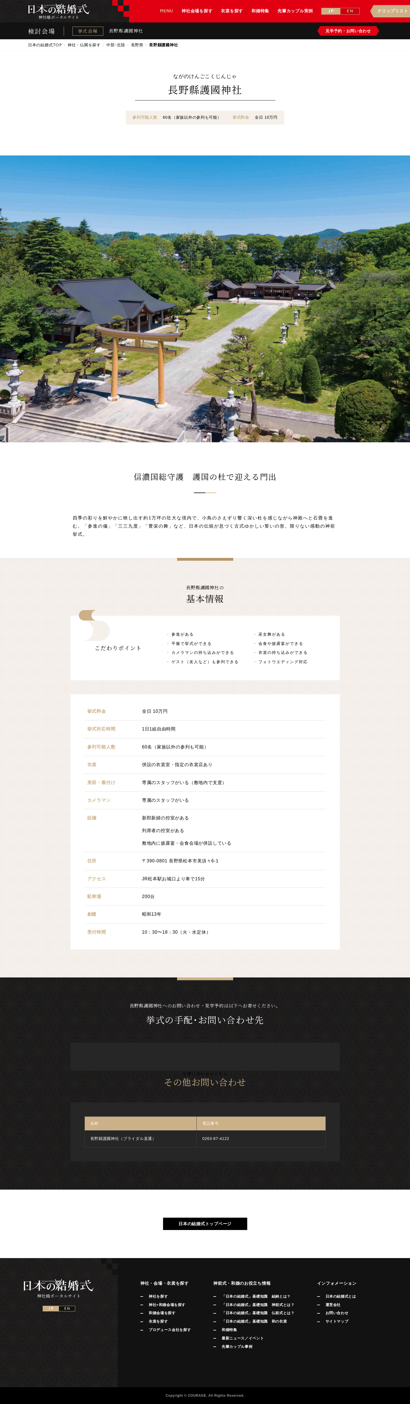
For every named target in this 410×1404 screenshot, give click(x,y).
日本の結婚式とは (341, 1296)
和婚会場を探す (162, 1313)
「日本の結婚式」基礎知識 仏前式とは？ (258, 1313)
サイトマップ (337, 1321)
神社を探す (158, 1296)
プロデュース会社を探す (170, 1330)
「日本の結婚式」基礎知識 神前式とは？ (258, 1305)
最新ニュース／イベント (243, 1338)
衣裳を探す (158, 1321)
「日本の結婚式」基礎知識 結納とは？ (256, 1296)
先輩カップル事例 (237, 1347)
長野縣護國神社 (126, 31)
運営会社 (333, 1305)
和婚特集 (229, 1330)
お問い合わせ (337, 1313)
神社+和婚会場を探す (167, 1305)
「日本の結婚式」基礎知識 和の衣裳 (254, 1321)
